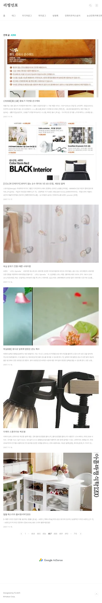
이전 (21, 533)
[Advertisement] (51, 560)
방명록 (55, 15)
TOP (96, 594)
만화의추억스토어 (72, 15)
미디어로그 (27, 15)
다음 (80, 533)
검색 (90, 5)
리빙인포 (10, 5)
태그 (14, 15)
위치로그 (42, 15)
